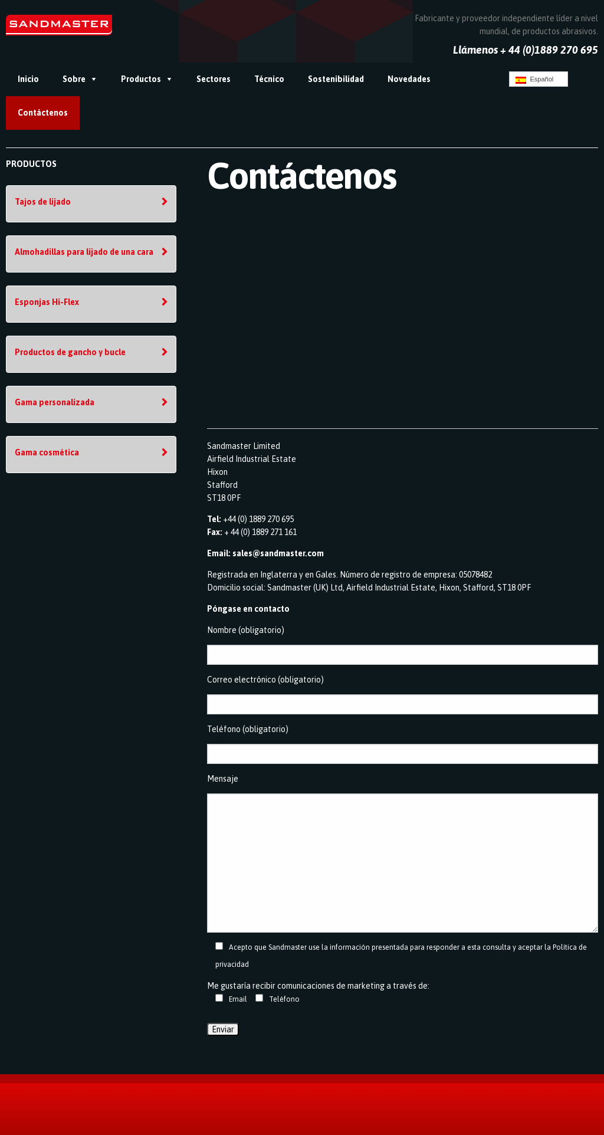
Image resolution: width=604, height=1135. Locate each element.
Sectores (213, 79)
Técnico (269, 79)
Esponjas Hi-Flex (47, 302)
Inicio (28, 79)
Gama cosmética (47, 452)
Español (534, 80)
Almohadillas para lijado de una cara (84, 252)
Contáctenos (43, 112)
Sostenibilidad (336, 79)
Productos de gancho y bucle (70, 352)
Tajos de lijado (43, 201)
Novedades (409, 79)
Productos (141, 79)
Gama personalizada (54, 402)
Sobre (74, 79)
